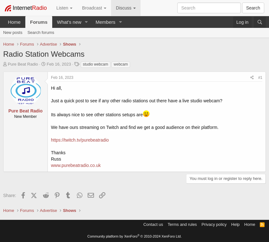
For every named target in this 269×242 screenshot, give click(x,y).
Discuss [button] (126, 7)
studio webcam (95, 64)
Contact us (153, 224)
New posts (12, 32)
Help (235, 224)
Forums (38, 22)
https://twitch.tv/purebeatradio (80, 140)
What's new (69, 22)
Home (14, 22)
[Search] (260, 22)
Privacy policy (214, 224)
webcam (121, 64)
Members (106, 22)
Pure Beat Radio (23, 64)
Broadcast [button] (94, 7)
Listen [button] (64, 7)
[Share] (252, 77)
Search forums (41, 32)
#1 (260, 77)
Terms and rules (182, 224)
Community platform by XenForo (134, 236)
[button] (86, 22)
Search (253, 7)
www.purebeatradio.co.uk (76, 165)
